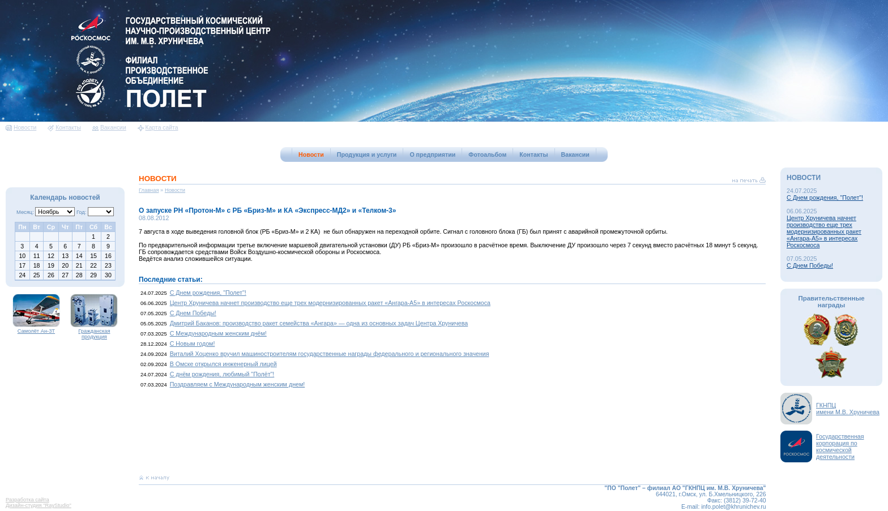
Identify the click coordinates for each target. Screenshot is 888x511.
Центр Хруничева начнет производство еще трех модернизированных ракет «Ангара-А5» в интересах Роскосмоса (330, 302)
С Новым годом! (192, 343)
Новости (21, 127)
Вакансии (109, 127)
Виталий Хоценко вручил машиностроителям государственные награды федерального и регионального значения (329, 353)
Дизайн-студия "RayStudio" (38, 505)
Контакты (64, 127)
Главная (149, 190)
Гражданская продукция (94, 332)
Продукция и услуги (367, 154)
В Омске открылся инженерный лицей (223, 363)
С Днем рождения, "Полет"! (208, 292)
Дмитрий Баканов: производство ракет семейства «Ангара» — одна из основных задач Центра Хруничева (319, 323)
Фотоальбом (487, 154)
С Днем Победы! (193, 313)
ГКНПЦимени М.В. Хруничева (848, 408)
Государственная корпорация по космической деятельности (840, 446)
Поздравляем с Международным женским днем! (237, 384)
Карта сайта (158, 127)
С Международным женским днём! (218, 333)
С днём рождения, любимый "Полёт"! (222, 374)
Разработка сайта (27, 500)
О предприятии (432, 154)
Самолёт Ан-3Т (36, 329)
